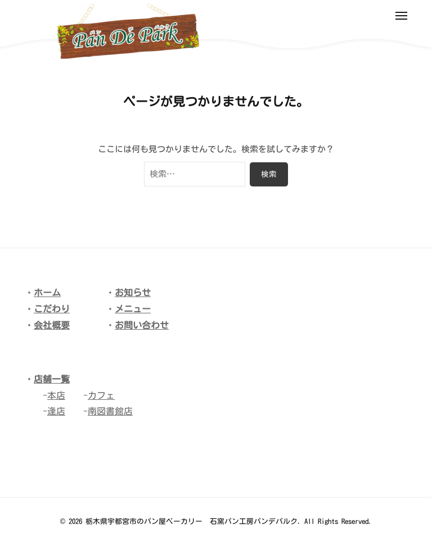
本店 (56, 395)
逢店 (56, 411)
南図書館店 (110, 411)
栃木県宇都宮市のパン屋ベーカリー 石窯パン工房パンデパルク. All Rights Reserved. (229, 521)
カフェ (101, 395)
